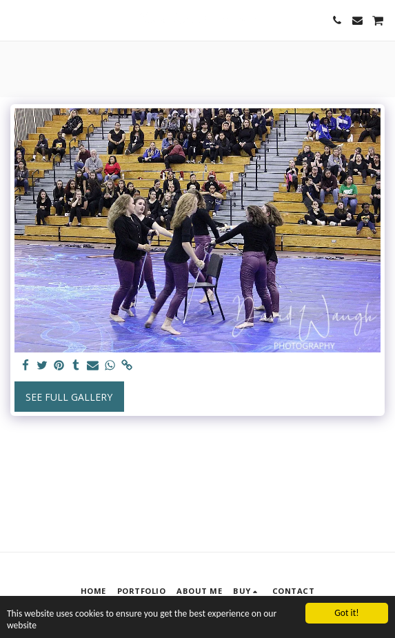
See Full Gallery (69, 396)
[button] (15, 20)
